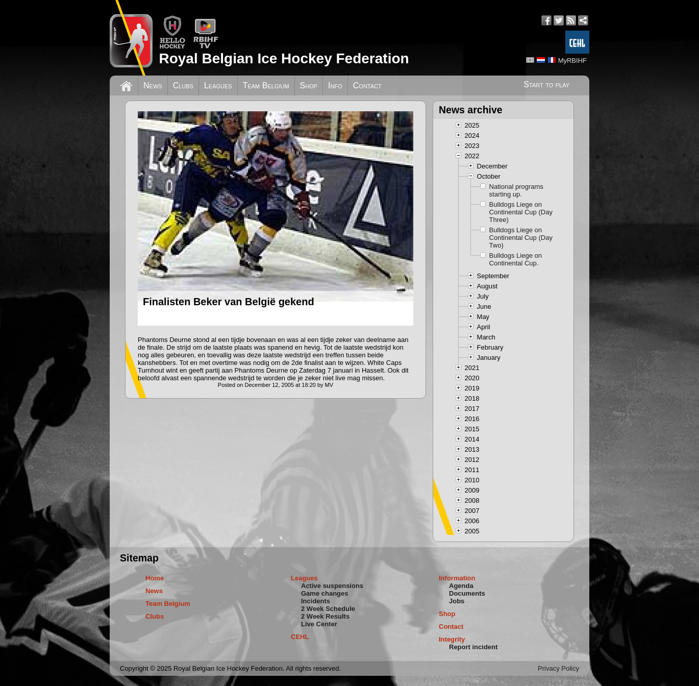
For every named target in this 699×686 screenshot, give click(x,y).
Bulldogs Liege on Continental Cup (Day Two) (521, 237)
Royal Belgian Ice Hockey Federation (284, 58)
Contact (367, 85)
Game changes (324, 593)
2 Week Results (325, 616)
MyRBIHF (572, 60)
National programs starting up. (516, 190)
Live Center (319, 624)
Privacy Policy (558, 668)
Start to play (546, 84)
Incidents (315, 601)
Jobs (456, 601)
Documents (467, 593)
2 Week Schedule (328, 608)
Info (335, 85)
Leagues (218, 85)
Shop (309, 85)
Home (154, 578)
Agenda (461, 586)
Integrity (452, 639)
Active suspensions (332, 586)
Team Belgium (266, 85)
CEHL (300, 637)
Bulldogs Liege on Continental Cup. (515, 259)
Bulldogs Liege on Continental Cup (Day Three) (521, 212)
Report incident (473, 647)
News (152, 85)
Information (457, 578)
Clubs (183, 85)
